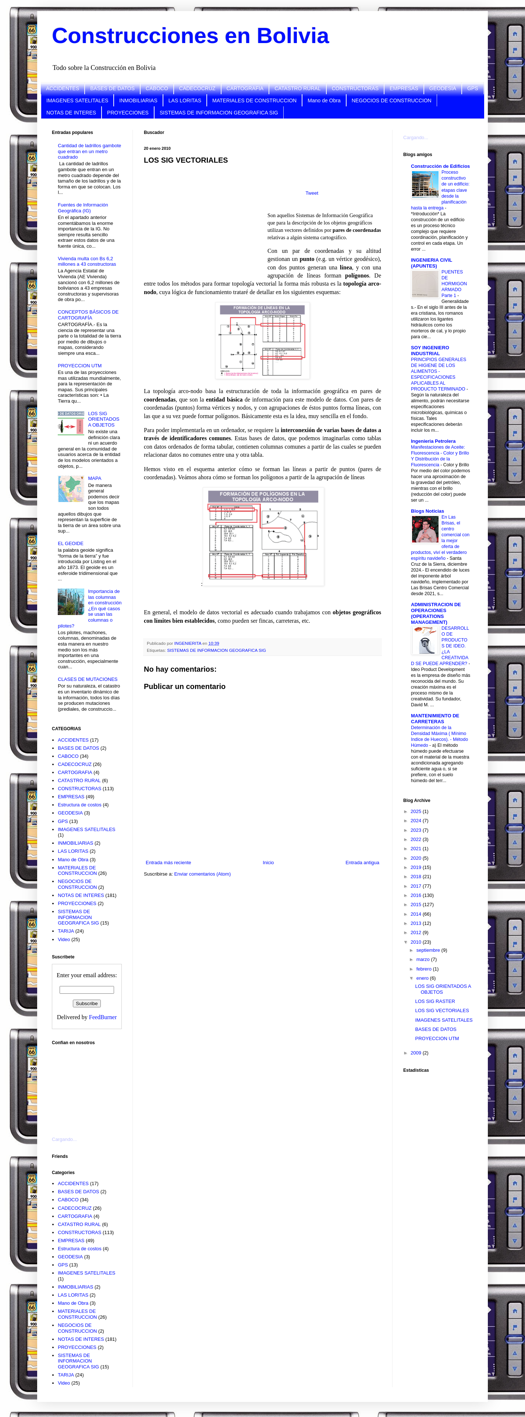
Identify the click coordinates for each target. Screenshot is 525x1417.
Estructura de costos (80, 805)
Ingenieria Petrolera (433, 441)
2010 (417, 942)
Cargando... (64, 1139)
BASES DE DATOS (112, 88)
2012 (417, 932)
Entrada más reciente (168, 862)
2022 (417, 839)
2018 (417, 876)
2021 (417, 848)
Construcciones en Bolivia (190, 35)
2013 (417, 923)
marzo (423, 959)
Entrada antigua (362, 862)
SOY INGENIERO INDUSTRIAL (430, 350)
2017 (417, 886)
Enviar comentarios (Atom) (202, 874)
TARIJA (66, 931)
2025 (417, 811)
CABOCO (157, 88)
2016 (417, 895)
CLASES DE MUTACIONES (87, 679)
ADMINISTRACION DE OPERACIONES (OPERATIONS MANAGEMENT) (436, 613)
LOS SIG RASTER (435, 1001)
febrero (424, 969)
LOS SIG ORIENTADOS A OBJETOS (103, 419)
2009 (417, 1053)
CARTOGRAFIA (245, 88)
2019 (417, 867)
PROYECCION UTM (80, 365)
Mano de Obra (324, 100)
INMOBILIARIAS (138, 100)
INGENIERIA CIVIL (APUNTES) (431, 263)
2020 (417, 858)
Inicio (268, 862)
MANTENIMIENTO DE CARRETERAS (435, 718)
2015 (417, 904)
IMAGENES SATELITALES (77, 100)
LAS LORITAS (185, 100)
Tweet (311, 193)
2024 (417, 820)
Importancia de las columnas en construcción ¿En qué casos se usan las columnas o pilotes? (89, 609)
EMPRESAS (404, 88)
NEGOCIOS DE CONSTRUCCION (392, 100)
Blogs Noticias (427, 511)
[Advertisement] (88, 1086)
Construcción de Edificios (440, 166)
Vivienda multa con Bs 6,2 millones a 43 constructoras (87, 261)
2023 (417, 830)
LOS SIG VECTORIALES (442, 1010)
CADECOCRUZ (197, 88)
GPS (472, 88)
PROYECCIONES (128, 113)
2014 (417, 914)
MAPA (94, 478)
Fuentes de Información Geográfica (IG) (83, 207)
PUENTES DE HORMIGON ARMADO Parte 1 (454, 283)
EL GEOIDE (71, 543)
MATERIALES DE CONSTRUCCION (254, 100)
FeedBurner (103, 1017)
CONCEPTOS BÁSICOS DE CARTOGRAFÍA (88, 315)
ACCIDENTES (62, 88)
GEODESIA (442, 88)
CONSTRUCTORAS (355, 88)
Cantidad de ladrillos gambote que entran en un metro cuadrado (89, 151)
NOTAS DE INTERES (71, 113)
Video (64, 939)
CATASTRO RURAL (297, 88)
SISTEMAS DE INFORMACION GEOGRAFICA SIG (219, 113)
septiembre (428, 950)
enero (423, 978)
